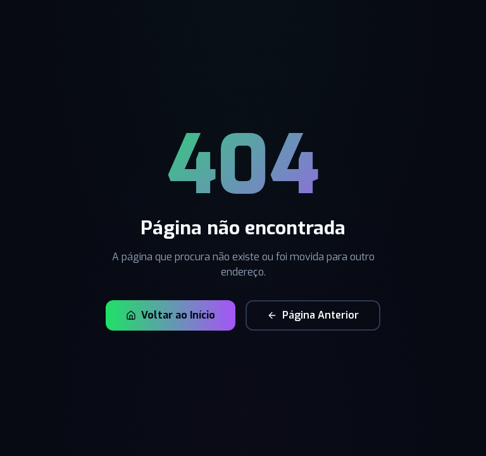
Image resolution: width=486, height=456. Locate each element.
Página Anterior (313, 315)
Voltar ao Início (170, 315)
